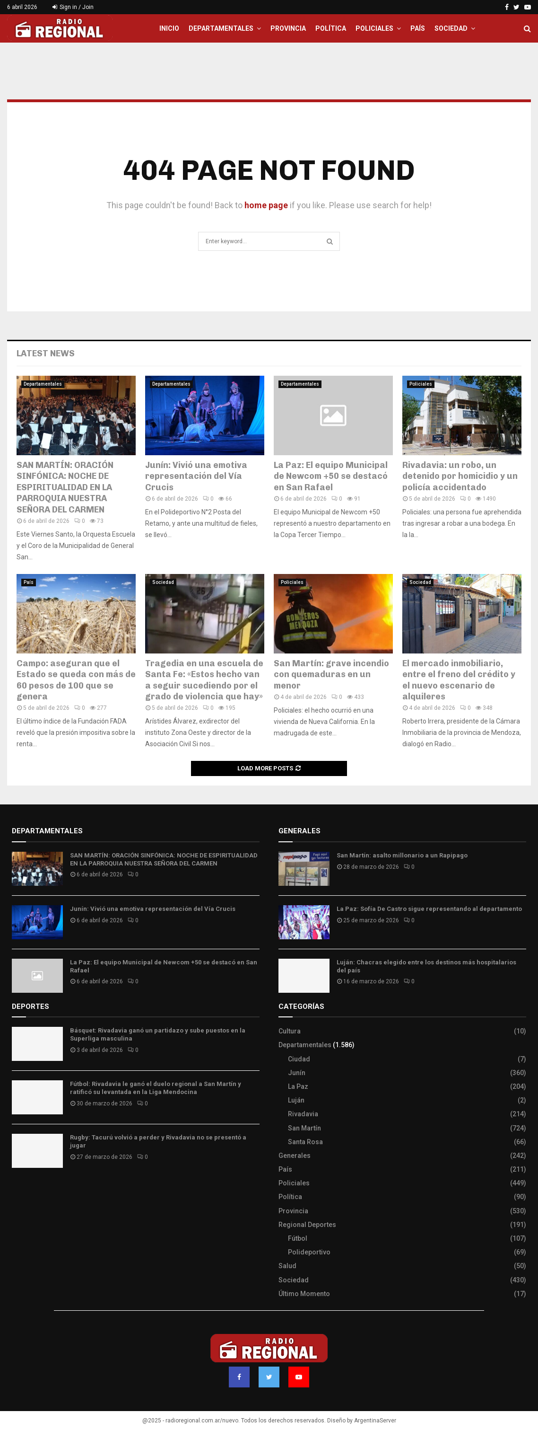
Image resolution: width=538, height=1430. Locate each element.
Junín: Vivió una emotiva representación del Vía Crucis (196, 476)
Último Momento (304, 1294)
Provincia (288, 28)
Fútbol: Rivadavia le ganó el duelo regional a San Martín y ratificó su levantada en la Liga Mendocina (155, 1087)
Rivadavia (303, 1114)
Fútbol (297, 1238)
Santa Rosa (305, 1142)
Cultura (289, 1031)
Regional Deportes (307, 1224)
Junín (296, 1073)
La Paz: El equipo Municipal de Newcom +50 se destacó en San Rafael (331, 476)
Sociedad (451, 28)
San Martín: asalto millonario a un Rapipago (402, 855)
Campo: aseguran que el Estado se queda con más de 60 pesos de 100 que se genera (76, 680)
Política (330, 28)
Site (31, 1191)
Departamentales (221, 28)
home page (266, 205)
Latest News (46, 353)
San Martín (304, 1128)
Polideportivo (309, 1252)
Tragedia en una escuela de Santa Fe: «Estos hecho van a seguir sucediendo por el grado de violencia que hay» (204, 680)
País (417, 28)
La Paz (298, 1086)
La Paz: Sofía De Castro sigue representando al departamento (429, 908)
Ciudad (299, 1059)
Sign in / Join (73, 7)
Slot (18, 1191)
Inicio (169, 28)
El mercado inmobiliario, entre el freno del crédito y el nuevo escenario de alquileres (458, 680)
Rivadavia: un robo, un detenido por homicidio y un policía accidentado (460, 476)
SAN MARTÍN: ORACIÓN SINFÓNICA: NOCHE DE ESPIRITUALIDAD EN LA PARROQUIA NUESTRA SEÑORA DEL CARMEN (65, 487)
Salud (287, 1266)
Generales (294, 1155)
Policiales (374, 28)
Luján (296, 1100)
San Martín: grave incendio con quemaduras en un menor (331, 674)
